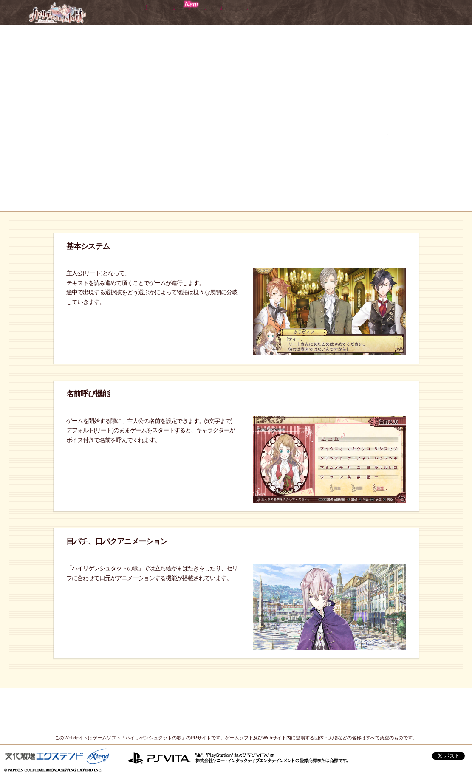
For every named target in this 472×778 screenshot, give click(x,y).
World (123, 12)
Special (419, 12)
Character (179, 12)
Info (378, 12)
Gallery (236, 12)
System (288, 12)
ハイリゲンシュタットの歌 (57, 12)
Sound (338, 12)
